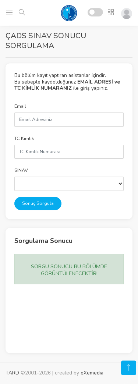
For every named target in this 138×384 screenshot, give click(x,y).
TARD (12, 372)
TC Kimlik (24, 138)
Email (20, 106)
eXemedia (92, 372)
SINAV (21, 170)
